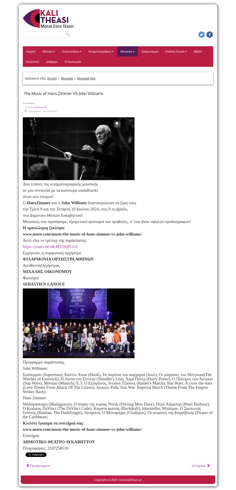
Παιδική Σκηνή (176, 51)
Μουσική (127, 51)
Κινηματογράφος (100, 51)
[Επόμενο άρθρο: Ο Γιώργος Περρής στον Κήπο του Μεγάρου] (201, 466)
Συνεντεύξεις (72, 51)
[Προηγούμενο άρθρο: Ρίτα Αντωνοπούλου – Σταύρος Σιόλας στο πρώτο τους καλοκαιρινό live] (38, 466)
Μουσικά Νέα (86, 78)
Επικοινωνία (73, 61)
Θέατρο (48, 51)
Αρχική (30, 51)
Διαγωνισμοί (150, 51)
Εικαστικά (32, 61)
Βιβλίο (198, 51)
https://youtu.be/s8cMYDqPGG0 (50, 246)
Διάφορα (52, 61)
